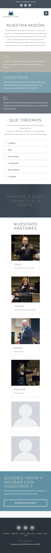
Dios (10, 149)
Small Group (31, 533)
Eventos (22, 533)
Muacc (46, 533)
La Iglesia (12, 176)
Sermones (15, 533)
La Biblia (11, 143)
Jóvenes (39, 533)
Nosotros (6, 533)
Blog (26, 535)
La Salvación (13, 163)
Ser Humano (13, 156)
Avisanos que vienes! (25, 503)
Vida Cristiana (14, 169)
